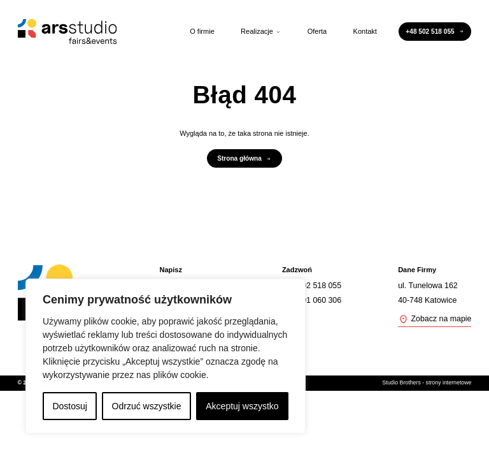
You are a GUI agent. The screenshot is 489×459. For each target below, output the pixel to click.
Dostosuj (69, 406)
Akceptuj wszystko (242, 406)
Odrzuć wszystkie (146, 406)
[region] (165, 356)
